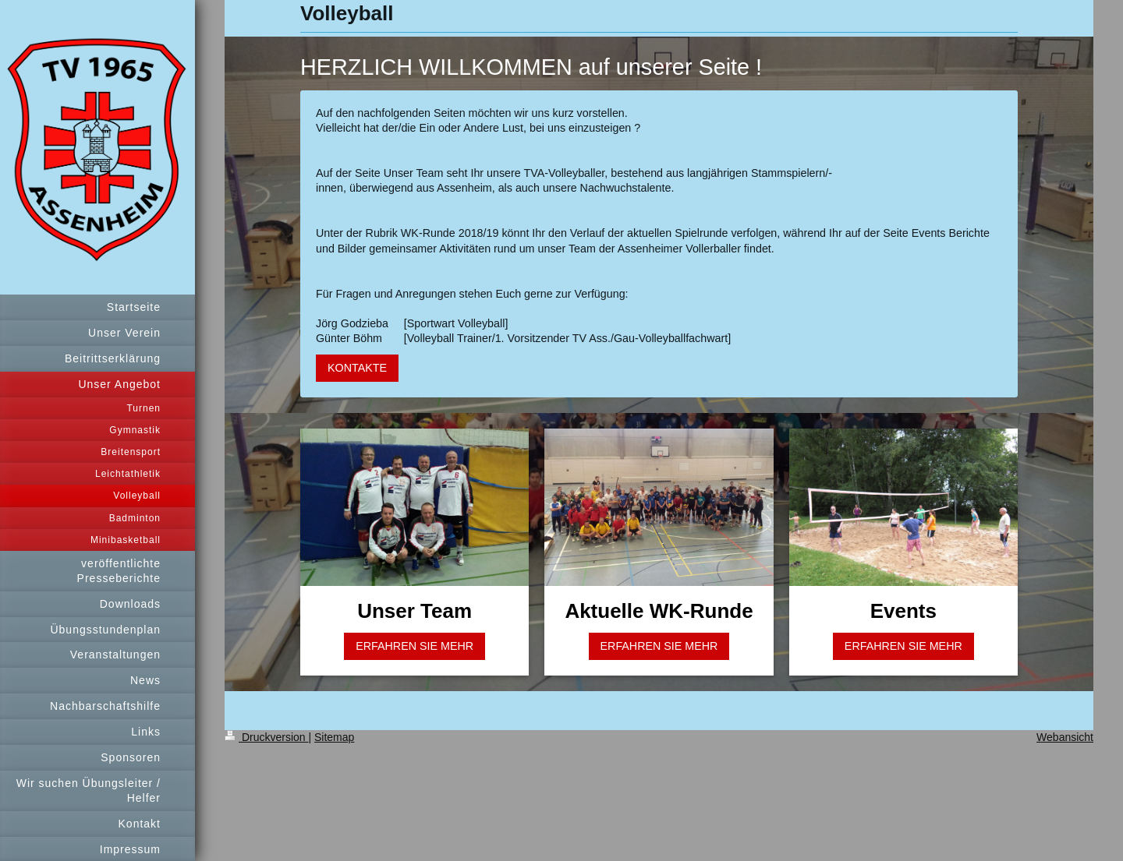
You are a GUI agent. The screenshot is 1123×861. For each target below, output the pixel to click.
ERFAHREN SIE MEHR (414, 646)
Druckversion (266, 737)
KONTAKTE (357, 368)
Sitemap (334, 737)
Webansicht (1064, 737)
